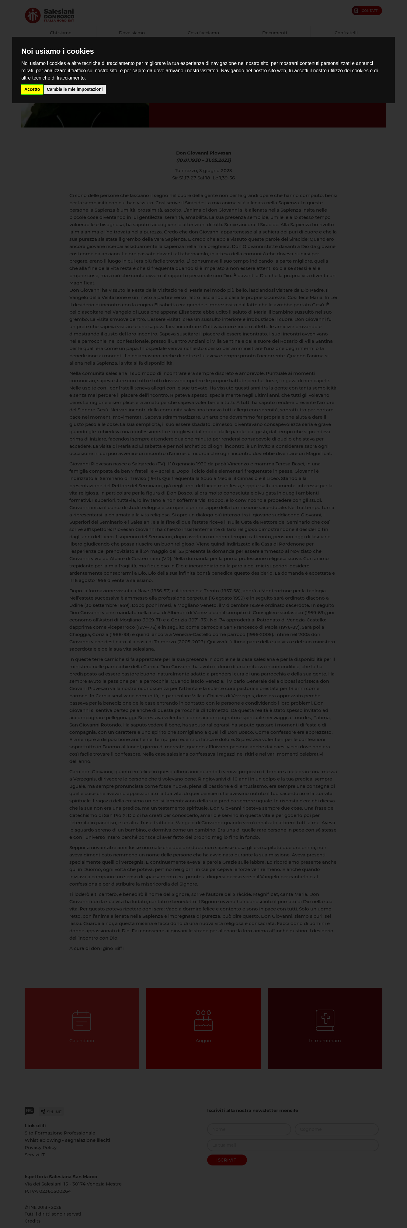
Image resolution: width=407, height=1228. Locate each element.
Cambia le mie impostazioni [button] (75, 89)
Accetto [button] (32, 89)
